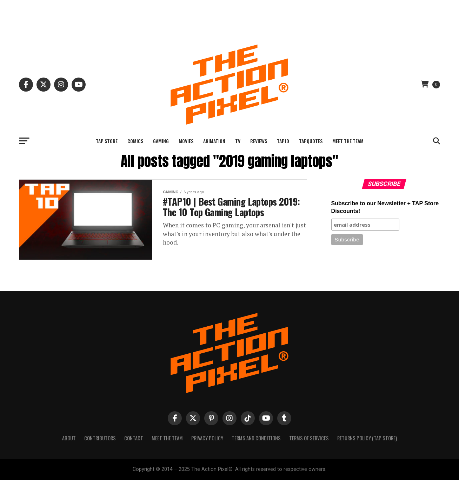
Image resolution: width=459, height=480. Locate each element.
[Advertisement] (229, 16)
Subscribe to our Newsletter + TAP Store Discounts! (385, 207)
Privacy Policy (207, 438)
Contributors (100, 438)
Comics (135, 141)
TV (237, 141)
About (69, 438)
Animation (214, 141)
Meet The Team (348, 141)
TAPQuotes (310, 141)
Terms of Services (309, 438)
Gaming (161, 141)
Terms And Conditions (256, 438)
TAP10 (283, 141)
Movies (186, 141)
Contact (133, 438)
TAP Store (107, 141)
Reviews (258, 141)
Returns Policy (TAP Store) (367, 438)
